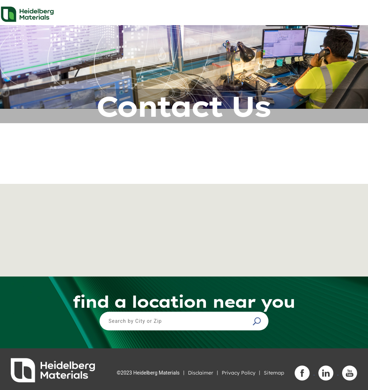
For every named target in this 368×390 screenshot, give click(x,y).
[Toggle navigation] (356, 12)
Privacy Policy (239, 373)
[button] (258, 321)
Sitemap (274, 373)
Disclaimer (200, 373)
